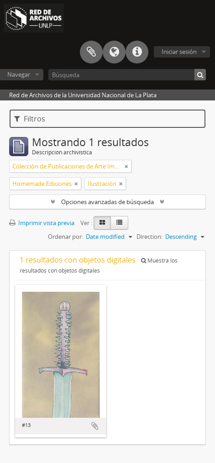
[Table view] (119, 223)
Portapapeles (91, 52)
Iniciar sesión (179, 51)
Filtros (29, 119)
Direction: (149, 236)
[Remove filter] (126, 166)
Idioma (114, 52)
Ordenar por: (65, 236)
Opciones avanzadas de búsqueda (107, 202)
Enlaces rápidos (137, 52)
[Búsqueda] (127, 74)
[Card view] (102, 223)
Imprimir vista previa (41, 223)
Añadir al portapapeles (95, 426)
